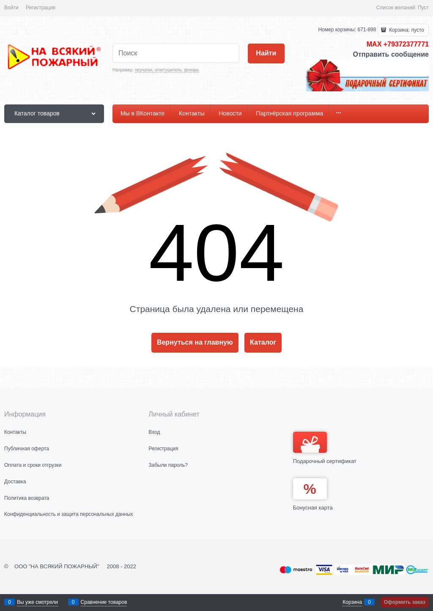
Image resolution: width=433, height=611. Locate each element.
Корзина (352, 602)
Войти (11, 8)
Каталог (263, 342)
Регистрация (40, 8)
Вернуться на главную (195, 342)
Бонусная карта (313, 507)
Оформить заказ (404, 602)
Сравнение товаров (104, 602)
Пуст (423, 8)
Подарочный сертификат (324, 448)
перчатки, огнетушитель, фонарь (167, 70)
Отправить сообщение (391, 54)
